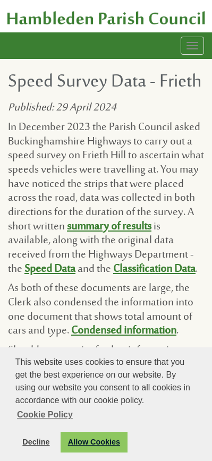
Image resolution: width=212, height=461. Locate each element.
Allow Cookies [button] (94, 442)
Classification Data (154, 269)
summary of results (109, 227)
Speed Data (49, 269)
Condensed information (123, 331)
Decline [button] (35, 442)
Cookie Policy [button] (45, 414)
